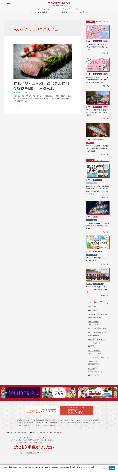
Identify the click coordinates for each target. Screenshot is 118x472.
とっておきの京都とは (80, 12)
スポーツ (90, 143)
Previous (6, 393)
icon (114, 3)
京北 (30, 92)
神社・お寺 (97, 41)
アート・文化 (92, 220)
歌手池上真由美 (92, 328)
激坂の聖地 (91, 339)
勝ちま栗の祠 (91, 368)
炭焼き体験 (91, 346)
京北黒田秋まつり (101, 339)
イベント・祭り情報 (61, 12)
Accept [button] (112, 468)
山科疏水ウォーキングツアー (95, 354)
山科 (89, 251)
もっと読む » (17, 106)
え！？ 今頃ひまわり (93, 343)
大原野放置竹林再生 (93, 321)
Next (112, 393)
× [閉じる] (117, 466)
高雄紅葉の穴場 (92, 307)
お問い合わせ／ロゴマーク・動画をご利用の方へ (46, 433)
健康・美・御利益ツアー (94, 350)
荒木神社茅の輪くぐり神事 (94, 317)
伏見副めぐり (103, 357)
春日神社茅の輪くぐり (93, 375)
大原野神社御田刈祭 (93, 325)
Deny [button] (105, 468)
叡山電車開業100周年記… (94, 336)
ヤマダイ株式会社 (92, 357)
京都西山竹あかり (92, 310)
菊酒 (89, 332)
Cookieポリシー (45, 437)
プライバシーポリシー (25, 437)
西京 (89, 180)
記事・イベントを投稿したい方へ (17, 433)
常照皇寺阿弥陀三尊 (93, 364)
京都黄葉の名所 (92, 314)
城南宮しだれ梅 (103, 314)
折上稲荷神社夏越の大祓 (94, 372)
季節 (105, 41)
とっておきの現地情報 (40, 12)
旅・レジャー (17, 92)
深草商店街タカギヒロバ (100, 332)
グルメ (25, 92)
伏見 (89, 217)
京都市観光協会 (32, 453)
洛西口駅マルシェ (92, 361)
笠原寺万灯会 (102, 328)
